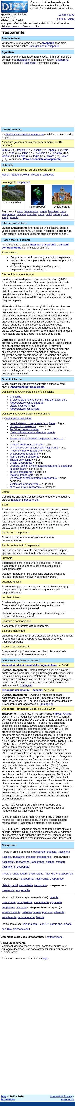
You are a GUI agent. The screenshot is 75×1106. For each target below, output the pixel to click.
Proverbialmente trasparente (26, 450)
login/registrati (66, 14)
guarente (47, 912)
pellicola (40, 152)
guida (71, 18)
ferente (40, 917)
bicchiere (53, 211)
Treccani (36, 174)
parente (53, 897)
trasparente (23, 59)
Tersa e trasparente (21, 471)
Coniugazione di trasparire (44, 46)
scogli (5, 217)
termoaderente (26, 917)
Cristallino (15, 396)
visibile (6, 156)
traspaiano (64, 851)
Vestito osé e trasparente (24, 483)
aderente (59, 912)
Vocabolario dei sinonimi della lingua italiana (29, 665)
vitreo (65, 156)
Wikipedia (48, 174)
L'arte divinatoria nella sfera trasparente (32, 432)
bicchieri (32, 214)
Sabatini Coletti (20, 174)
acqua (37, 149)
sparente (21, 907)
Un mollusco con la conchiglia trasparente (34, 447)
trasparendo (44, 856)
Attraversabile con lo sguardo (26, 402)
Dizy (3, 1096)
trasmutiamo (36, 873)
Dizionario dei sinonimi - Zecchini (22, 690)
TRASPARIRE (63, 713)
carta (12, 152)
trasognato (39, 851)
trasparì (60, 861)
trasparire (48, 42)
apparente (56, 902)
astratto (14, 217)
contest (61, 18)
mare (63, 211)
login (45, 958)
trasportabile (23, 890)
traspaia (51, 851)
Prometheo (8, 1099)
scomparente (41, 902)
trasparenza (31, 211)
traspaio (6, 856)
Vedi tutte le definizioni (18, 418)
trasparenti (62, 59)
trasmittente (26, 885)
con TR (44, 923)
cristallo (21, 214)
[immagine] (26, 685)
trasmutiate (51, 873)
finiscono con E (22, 928)
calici (49, 214)
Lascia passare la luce (23, 405)
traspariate (23, 866)
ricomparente (24, 902)
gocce (64, 214)
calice (56, 214)
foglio (36, 156)
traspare (31, 856)
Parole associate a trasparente (42, 159)
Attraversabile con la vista (24, 408)
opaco (52, 149)
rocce (41, 214)
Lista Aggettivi (10, 885)
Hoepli (5, 174)
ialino (25, 152)
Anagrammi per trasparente (27, 386)
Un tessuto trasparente (23, 426)
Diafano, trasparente (21, 474)
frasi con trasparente (43, 244)
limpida (21, 156)
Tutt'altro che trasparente (24, 429)
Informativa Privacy (61, 1096)
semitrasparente (11, 912)
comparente (9, 902)
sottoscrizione (55, 936)
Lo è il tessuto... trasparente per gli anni (32, 423)
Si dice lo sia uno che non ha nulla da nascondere (38, 399)
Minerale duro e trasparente (26, 487)
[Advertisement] (37, 1054)
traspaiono (18, 856)
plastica (57, 152)
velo (66, 149)
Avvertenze (67, 1099)
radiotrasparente (31, 912)
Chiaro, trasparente (21, 462)
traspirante (8, 890)
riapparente (8, 907)
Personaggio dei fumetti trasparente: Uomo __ (36, 438)
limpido (21, 149)
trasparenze (8, 214)
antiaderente (9, 917)
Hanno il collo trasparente (24, 456)
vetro (5, 149)
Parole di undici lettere (15, 873)
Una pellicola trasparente (24, 453)
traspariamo (9, 866)
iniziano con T (31, 923)
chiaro (50, 156)
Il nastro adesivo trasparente (26, 444)
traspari (50, 861)
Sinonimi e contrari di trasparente (24, 134)
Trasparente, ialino (20, 459)
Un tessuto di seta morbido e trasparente (33, 477)
